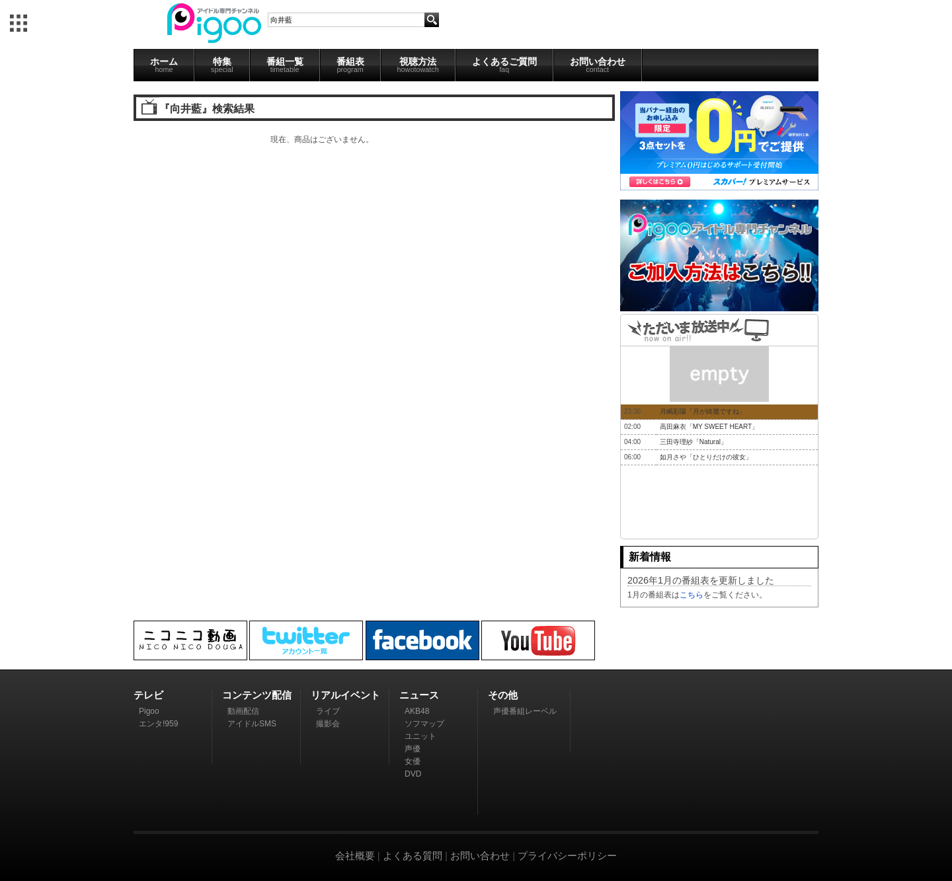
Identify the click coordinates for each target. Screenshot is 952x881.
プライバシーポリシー (567, 855)
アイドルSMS (251, 723)
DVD (413, 774)
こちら (691, 594)
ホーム (164, 64)
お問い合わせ (597, 64)
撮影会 (328, 723)
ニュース (419, 695)
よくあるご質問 (504, 64)
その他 (503, 695)
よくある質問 (412, 855)
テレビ (148, 695)
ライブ (328, 711)
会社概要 (355, 855)
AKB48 (417, 711)
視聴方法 (418, 64)
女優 (412, 761)
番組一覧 (284, 64)
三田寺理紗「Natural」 (693, 441)
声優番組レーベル (525, 711)
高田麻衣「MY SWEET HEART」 (709, 426)
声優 (412, 748)
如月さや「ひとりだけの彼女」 (706, 457)
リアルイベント (345, 695)
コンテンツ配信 (257, 695)
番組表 (350, 64)
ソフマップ (424, 723)
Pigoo (149, 711)
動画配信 (243, 711)
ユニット (420, 736)
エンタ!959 (158, 723)
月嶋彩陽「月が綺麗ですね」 (703, 411)
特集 (222, 64)
